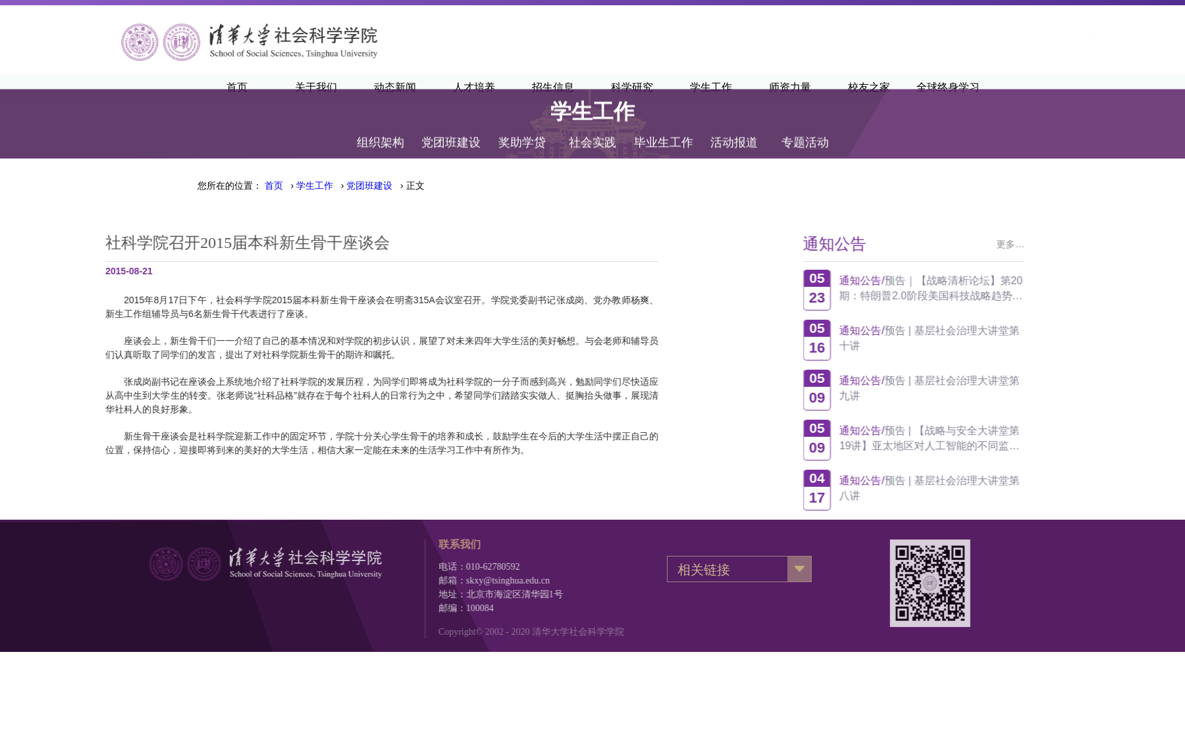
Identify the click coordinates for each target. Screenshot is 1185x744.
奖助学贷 (522, 126)
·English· (973, 39)
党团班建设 (451, 126)
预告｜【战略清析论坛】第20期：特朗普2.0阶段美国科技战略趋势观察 (981, 288)
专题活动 (805, 126)
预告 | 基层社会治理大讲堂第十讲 (980, 338)
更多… (1061, 244)
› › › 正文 (345, 185)
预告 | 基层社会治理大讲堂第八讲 (980, 488)
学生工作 (314, 185)
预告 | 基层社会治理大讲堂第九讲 (980, 388)
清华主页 (848, 39)
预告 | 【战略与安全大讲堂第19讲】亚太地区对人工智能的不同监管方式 (980, 438)
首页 (274, 185)
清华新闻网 (911, 39)
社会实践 (592, 126)
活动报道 (734, 126)
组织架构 (380, 126)
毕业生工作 (663, 126)
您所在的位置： (230, 185)
